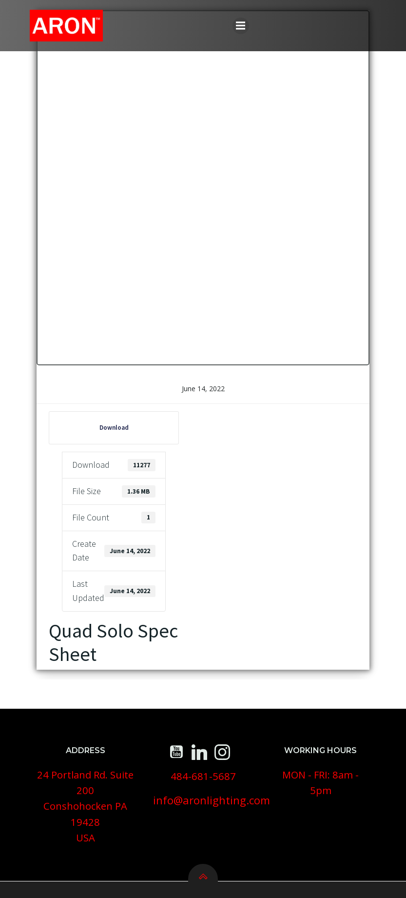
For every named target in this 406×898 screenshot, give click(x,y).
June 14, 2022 (203, 397)
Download (106, 437)
